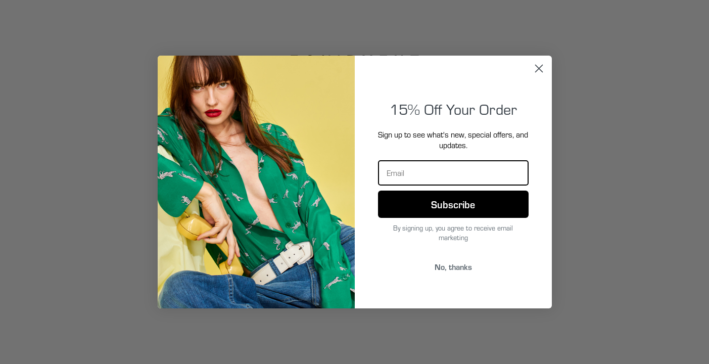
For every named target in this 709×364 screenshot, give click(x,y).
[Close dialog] (539, 68)
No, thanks (453, 266)
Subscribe (453, 204)
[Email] (453, 173)
